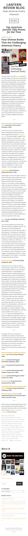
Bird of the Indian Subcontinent (9, 423)
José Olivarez (10, 431)
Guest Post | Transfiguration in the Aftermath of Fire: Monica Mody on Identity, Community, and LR (13, 503)
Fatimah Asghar (14, 427)
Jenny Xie (3, 431)
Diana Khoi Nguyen (14, 425)
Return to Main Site (6, 478)
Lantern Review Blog (14, 6)
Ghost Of (21, 427)
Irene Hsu (5, 440)
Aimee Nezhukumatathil (9, 417)
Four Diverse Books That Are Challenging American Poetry (13, 42)
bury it (20, 423)
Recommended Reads (9, 415)
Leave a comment (16, 440)
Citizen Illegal (4, 425)
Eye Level (7, 427)
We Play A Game (13, 438)
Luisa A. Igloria (18, 431)
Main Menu (14, 21)
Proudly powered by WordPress (13, 528)
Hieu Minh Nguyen (6, 429)
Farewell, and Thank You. (8, 499)
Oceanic (7, 433)
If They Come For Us (17, 429)
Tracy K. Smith (5, 438)
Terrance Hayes (10, 435)
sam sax (12, 433)
